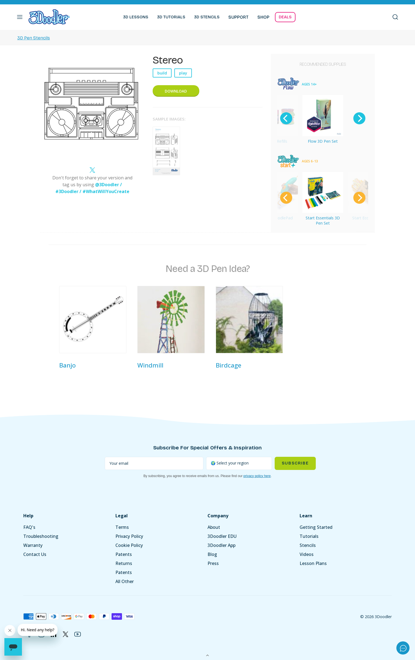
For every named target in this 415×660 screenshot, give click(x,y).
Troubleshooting (40, 536)
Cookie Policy (129, 545)
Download (176, 91)
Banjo (67, 365)
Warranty (32, 545)
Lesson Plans (313, 563)
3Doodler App (221, 545)
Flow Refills (277, 141)
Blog (212, 554)
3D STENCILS (207, 17)
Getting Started (316, 527)
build (162, 73)
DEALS (285, 17)
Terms (122, 527)
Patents (123, 554)
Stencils (308, 545)
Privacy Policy (129, 536)
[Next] (359, 118)
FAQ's (29, 527)
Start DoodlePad (277, 217)
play (183, 73)
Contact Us (34, 554)
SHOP (263, 17)
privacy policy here (257, 476)
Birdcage (228, 365)
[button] (19, 17)
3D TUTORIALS (171, 17)
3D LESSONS (135, 17)
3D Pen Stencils (33, 38)
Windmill (150, 365)
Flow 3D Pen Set (323, 141)
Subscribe (295, 463)
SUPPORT (238, 17)
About (214, 527)
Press (213, 563)
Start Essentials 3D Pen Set (323, 220)
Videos (307, 554)
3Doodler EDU (222, 536)
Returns (123, 563)
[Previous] (286, 118)
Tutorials (309, 536)
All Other (124, 581)
